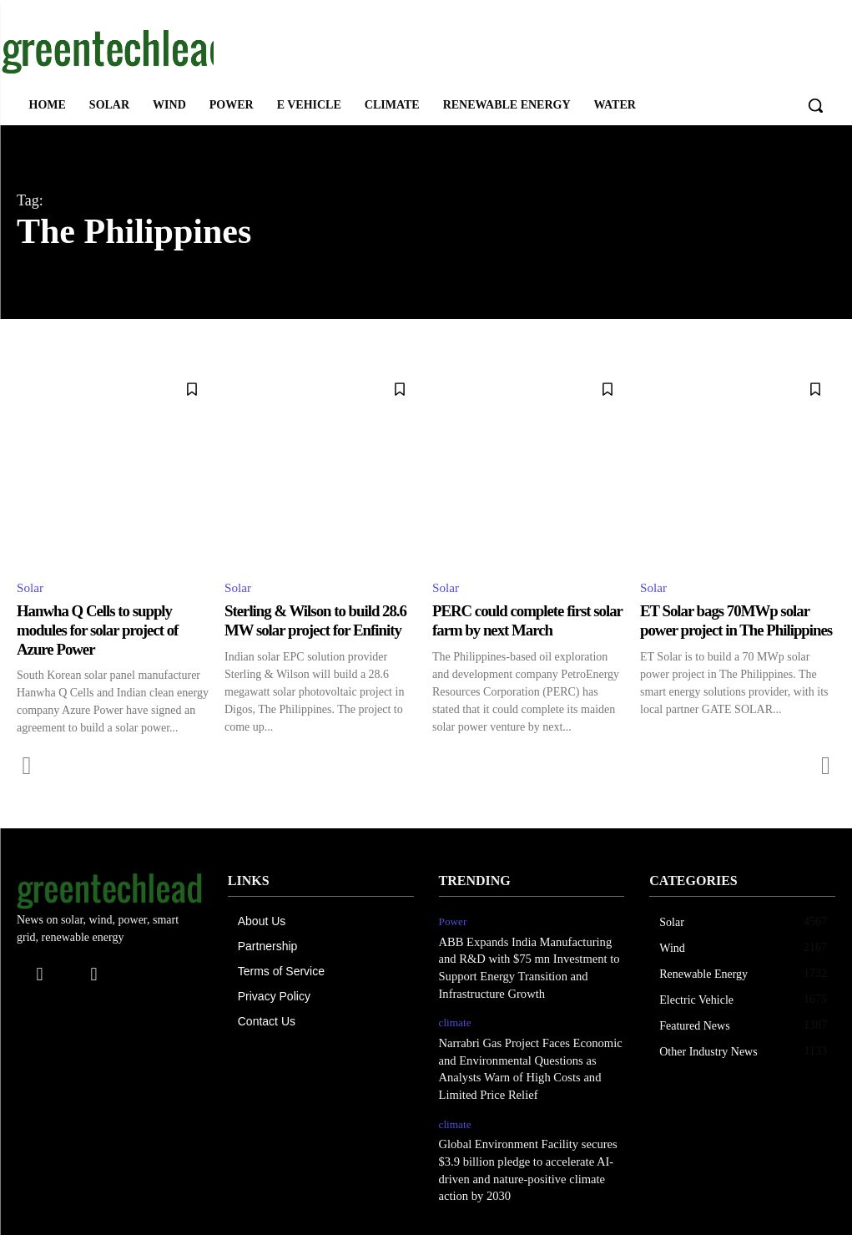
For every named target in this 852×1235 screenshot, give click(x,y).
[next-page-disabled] (824, 765)
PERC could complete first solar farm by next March (517, 621)
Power (452, 920)
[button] (815, 105)
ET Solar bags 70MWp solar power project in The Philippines (731, 630)
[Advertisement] (409, 48)
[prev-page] (27, 765)
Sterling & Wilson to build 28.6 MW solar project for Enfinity (322, 621)
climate (455, 1018)
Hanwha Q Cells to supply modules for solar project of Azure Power (103, 630)
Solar (31, 588)
